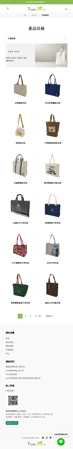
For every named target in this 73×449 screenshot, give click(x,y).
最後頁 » (49, 316)
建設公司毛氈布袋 (52, 303)
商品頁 (33, 15)
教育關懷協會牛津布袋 (20, 303)
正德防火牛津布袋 (20, 223)
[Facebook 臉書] (43, 437)
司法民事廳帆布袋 (52, 103)
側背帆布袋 (20, 143)
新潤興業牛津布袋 (52, 223)
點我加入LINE (12, 423)
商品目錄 (9, 342)
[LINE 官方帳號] (50, 437)
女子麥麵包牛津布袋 (20, 263)
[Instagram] (47, 437)
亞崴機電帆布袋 (20, 183)
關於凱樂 (9, 346)
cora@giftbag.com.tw (15, 371)
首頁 (25, 15)
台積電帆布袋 (20, 103)
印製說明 (9, 350)
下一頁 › (38, 316)
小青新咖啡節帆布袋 (52, 143)
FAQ (8, 354)
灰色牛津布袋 (52, 263)
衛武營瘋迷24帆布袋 (52, 183)
